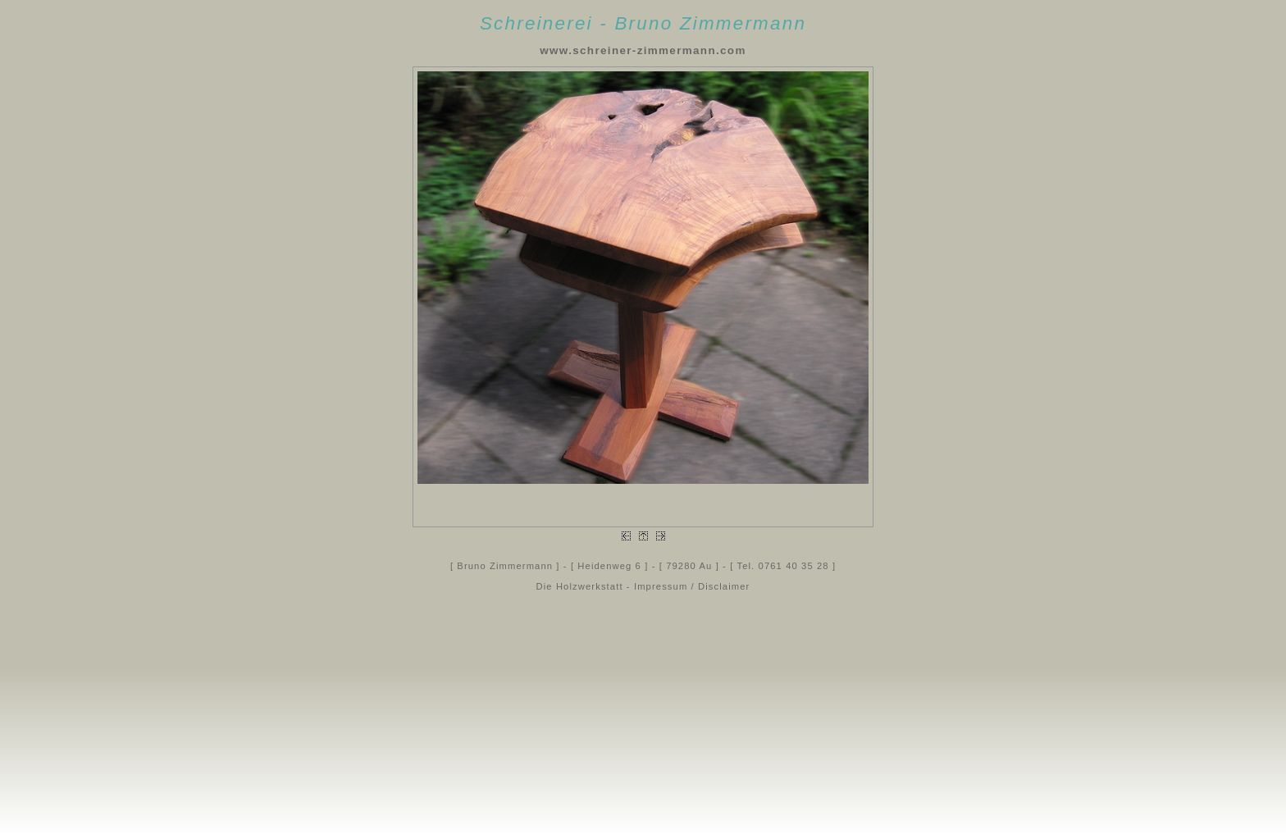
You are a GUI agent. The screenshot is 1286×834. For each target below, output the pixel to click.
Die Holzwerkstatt (579, 586)
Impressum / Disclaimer (692, 586)
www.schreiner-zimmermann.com (643, 50)
